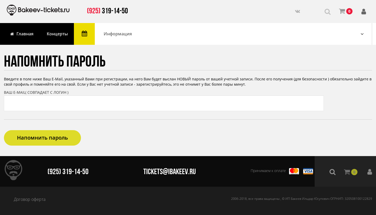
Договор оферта (29, 199)
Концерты (57, 34)
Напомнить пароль (42, 137)
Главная (21, 34)
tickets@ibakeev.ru (169, 171)
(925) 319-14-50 (68, 171)
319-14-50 (107, 10)
